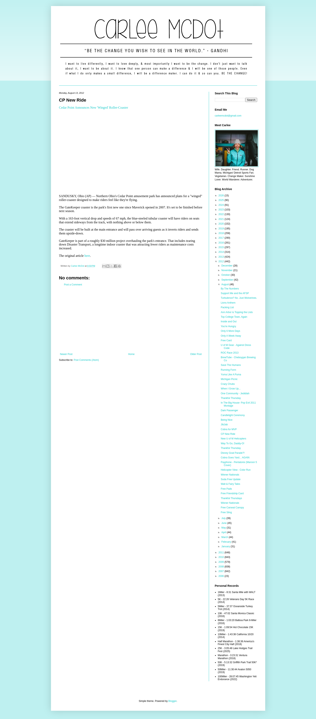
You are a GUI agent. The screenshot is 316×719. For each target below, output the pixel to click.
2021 (221, 219)
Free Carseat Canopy (232, 507)
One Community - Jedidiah (235, 393)
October (226, 275)
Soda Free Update (230, 479)
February (226, 541)
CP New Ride (228, 434)
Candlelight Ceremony (233, 415)
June (224, 523)
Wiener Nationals (230, 474)
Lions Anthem (228, 302)
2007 (221, 571)
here (87, 255)
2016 (221, 242)
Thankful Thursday (231, 398)
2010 (221, 557)
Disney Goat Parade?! (232, 453)
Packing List (227, 307)
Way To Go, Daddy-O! (232, 443)
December (227, 265)
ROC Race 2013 (229, 352)
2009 (221, 562)
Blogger (172, 701)
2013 (221, 256)
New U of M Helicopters (233, 438)
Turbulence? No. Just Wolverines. (239, 298)
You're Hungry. (228, 326)
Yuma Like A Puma (231, 374)
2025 (221, 200)
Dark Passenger (229, 410)
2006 (221, 576)
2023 (221, 209)
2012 (221, 261)
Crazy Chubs (228, 384)
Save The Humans (231, 365)
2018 (221, 233)
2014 (221, 252)
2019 (221, 228)
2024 (221, 205)
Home (131, 354)
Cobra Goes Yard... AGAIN (235, 457)
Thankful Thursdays (231, 498)
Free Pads (226, 488)
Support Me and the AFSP (235, 293)
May (224, 527)
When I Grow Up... (231, 388)
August (225, 284)
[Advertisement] (131, 319)
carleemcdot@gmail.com (228, 115)
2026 (221, 195)
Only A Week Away (231, 335)
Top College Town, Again (234, 316)
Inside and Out (228, 321)
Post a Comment (73, 284)
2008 (221, 566)
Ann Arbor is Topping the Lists (237, 312)
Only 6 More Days (230, 331)
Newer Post (66, 354)
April (224, 532)
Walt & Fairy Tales (230, 484)
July (223, 518)
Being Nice (226, 419)
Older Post (196, 354)
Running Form (228, 369)
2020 (221, 223)
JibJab (224, 424)
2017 (221, 237)
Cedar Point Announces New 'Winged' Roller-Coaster (93, 107)
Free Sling (226, 512)
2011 (221, 552)
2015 (221, 247)
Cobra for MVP (229, 429)
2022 (221, 214)
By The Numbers (230, 288)
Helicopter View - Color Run (236, 469)
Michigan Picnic (229, 379)
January (226, 546)
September (227, 279)
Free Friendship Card (232, 493)
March (225, 537)
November (227, 270)
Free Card (226, 340)
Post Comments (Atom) (86, 360)
